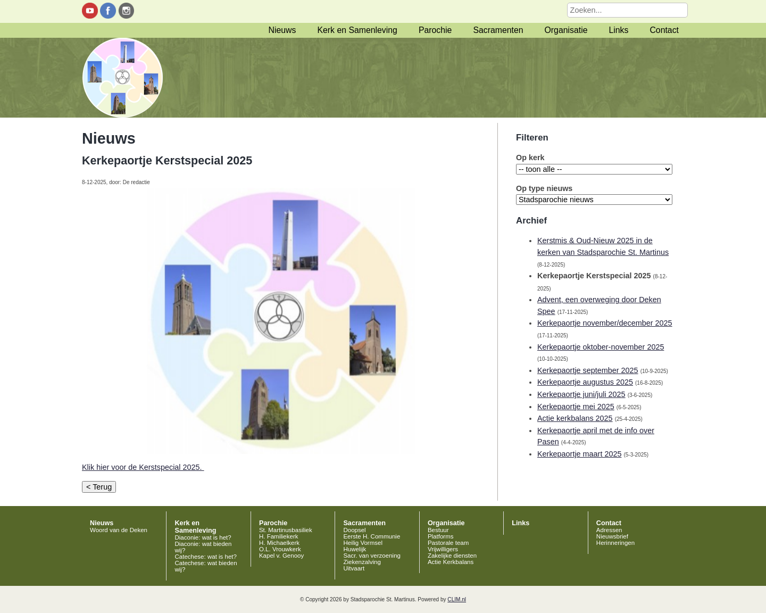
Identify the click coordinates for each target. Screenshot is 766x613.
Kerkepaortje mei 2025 (575, 406)
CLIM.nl (456, 599)
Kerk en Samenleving (357, 30)
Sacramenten (498, 30)
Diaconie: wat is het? (202, 537)
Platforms (441, 536)
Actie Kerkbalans (450, 562)
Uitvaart (353, 568)
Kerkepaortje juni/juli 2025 (581, 394)
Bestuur (438, 530)
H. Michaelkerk (279, 543)
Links (618, 30)
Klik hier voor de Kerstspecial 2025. (143, 467)
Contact (664, 30)
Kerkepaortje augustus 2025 (585, 382)
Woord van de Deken (118, 530)
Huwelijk (354, 549)
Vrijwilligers (443, 549)
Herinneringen (615, 543)
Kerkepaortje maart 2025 (579, 454)
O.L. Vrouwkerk (280, 549)
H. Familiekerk (278, 536)
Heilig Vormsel (362, 543)
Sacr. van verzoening (372, 555)
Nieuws (282, 30)
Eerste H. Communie (371, 536)
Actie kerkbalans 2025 (575, 418)
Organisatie (566, 30)
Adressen (609, 530)
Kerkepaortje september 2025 (587, 370)
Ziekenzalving (361, 562)
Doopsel (354, 530)
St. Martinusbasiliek (285, 530)
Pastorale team (448, 543)
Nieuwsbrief (612, 536)
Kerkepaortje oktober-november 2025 (600, 347)
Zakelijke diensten (452, 555)
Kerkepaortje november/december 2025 (604, 323)
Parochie (435, 30)
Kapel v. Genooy (281, 555)
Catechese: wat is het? (205, 556)
